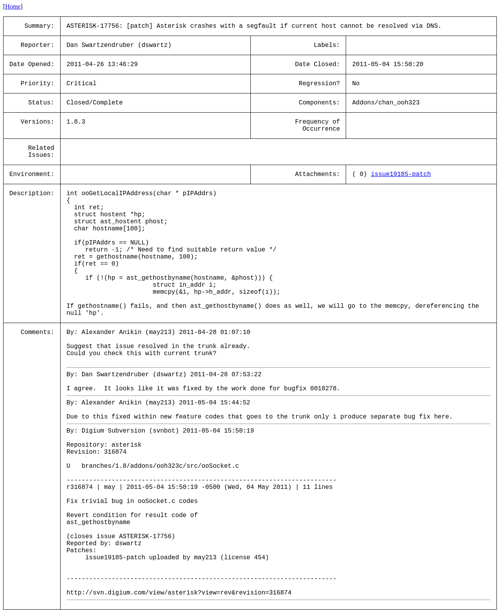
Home (12, 6)
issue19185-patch (401, 174)
